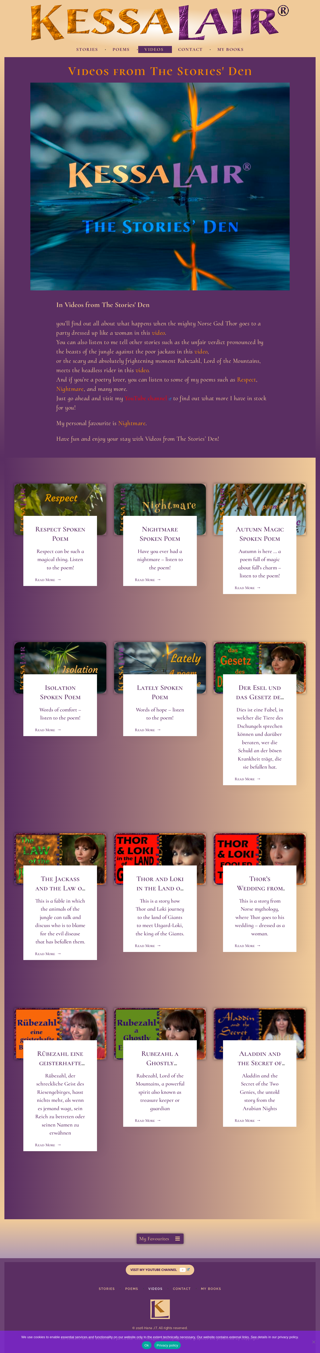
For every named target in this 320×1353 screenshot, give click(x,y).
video (158, 333)
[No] (313, 1341)
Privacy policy (167, 1345)
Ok (146, 1345)
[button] (160, 1239)
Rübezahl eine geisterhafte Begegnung (60, 1063)
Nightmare (70, 389)
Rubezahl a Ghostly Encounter (160, 1063)
